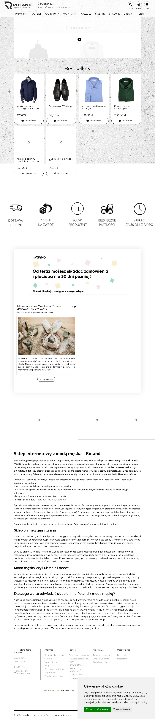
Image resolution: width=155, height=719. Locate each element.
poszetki (42, 499)
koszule (19, 489)
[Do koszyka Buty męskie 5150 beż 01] (61, 173)
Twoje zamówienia (101, 655)
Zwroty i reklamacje (53, 676)
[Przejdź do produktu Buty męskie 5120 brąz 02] (61, 92)
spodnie (19, 486)
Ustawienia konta (101, 659)
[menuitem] (21, 14)
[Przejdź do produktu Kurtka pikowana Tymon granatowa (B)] (29, 92)
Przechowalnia (100, 662)
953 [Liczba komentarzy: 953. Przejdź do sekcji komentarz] (74, 307)
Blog (41, 312)
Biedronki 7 (19, 658)
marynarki (81, 508)
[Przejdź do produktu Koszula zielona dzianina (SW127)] (126, 92)
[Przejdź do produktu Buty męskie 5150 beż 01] (61, 145)
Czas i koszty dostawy (79, 655)
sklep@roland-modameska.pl (23, 672)
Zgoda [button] (89, 709)
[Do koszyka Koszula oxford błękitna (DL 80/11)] (94, 121)
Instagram (122, 659)
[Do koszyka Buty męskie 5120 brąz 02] (61, 121)
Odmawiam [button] (102, 709)
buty (17, 496)
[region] (77, 218)
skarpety (61, 499)
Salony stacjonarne (53, 662)
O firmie (48, 659)
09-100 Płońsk (21, 661)
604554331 (21, 667)
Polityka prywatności (54, 669)
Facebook (121, 655)
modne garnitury (73, 609)
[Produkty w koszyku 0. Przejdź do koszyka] (138, 5)
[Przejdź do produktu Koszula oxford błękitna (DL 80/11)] (94, 92)
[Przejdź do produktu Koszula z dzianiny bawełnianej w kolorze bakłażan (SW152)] (29, 145)
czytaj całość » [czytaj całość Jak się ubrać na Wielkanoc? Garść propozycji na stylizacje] (46, 379)
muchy (51, 499)
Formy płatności (76, 665)
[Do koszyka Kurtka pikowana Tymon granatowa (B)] (29, 121)
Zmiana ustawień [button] (121, 709)
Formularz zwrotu (77, 674)
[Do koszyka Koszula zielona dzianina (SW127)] (126, 121)
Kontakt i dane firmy (54, 655)
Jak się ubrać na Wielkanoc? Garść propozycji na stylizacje (39, 307)
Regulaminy (50, 672)
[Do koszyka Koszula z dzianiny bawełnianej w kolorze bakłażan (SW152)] (29, 173)
